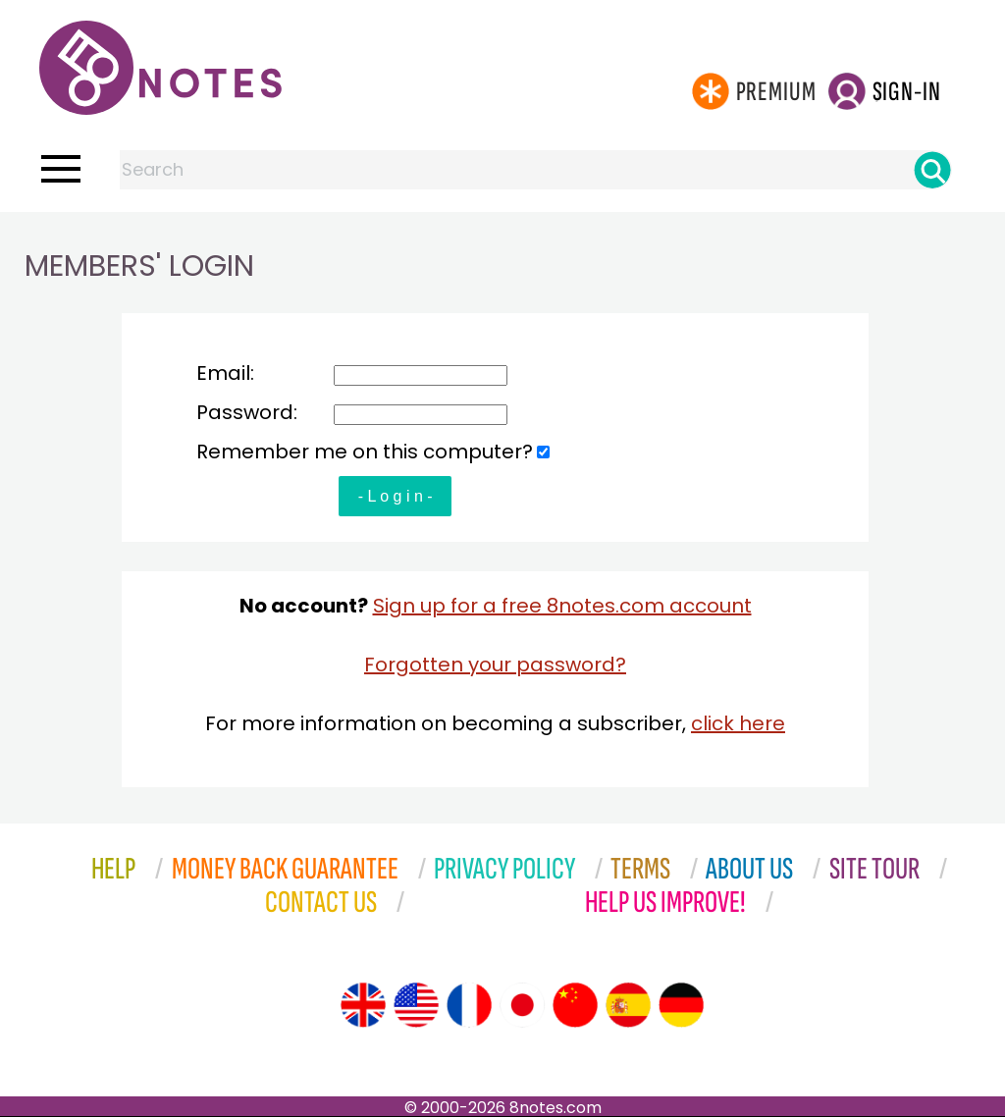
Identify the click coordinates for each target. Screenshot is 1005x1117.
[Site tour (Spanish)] (628, 1005)
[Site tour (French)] (469, 1005)
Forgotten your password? (495, 664)
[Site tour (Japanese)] (522, 1005)
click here (738, 723)
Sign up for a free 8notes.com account (562, 605)
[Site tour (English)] (363, 1005)
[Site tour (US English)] (416, 1005)
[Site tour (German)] (681, 1005)
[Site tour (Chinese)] (575, 1005)
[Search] (932, 169)
